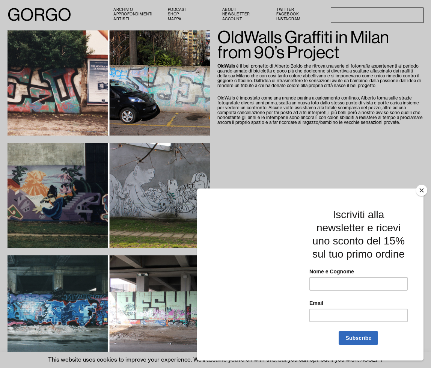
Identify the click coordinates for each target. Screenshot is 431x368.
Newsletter (236, 14)
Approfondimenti (133, 14)
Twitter (285, 10)
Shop (173, 14)
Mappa (175, 19)
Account (232, 19)
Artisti (121, 19)
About (229, 10)
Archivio (123, 10)
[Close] (421, 190)
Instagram (288, 19)
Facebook (287, 14)
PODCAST (177, 10)
